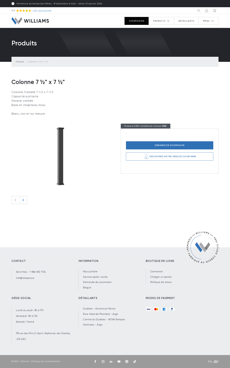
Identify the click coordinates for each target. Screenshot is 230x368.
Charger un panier (161, 277)
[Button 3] (199, 10)
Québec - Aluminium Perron (99, 308)
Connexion (156, 271)
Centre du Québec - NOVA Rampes (104, 319)
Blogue (87, 287)
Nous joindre (90, 271)
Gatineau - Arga (92, 324)
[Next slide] (23, 200)
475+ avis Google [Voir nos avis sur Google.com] (42, 10)
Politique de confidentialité (45, 361)
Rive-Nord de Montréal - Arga (100, 314)
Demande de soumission (170, 145)
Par (213, 361)
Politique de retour (161, 282)
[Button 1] (208, 21)
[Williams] (30, 21)
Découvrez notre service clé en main (169, 156)
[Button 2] (161, 21)
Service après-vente (95, 277)
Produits (20, 62)
